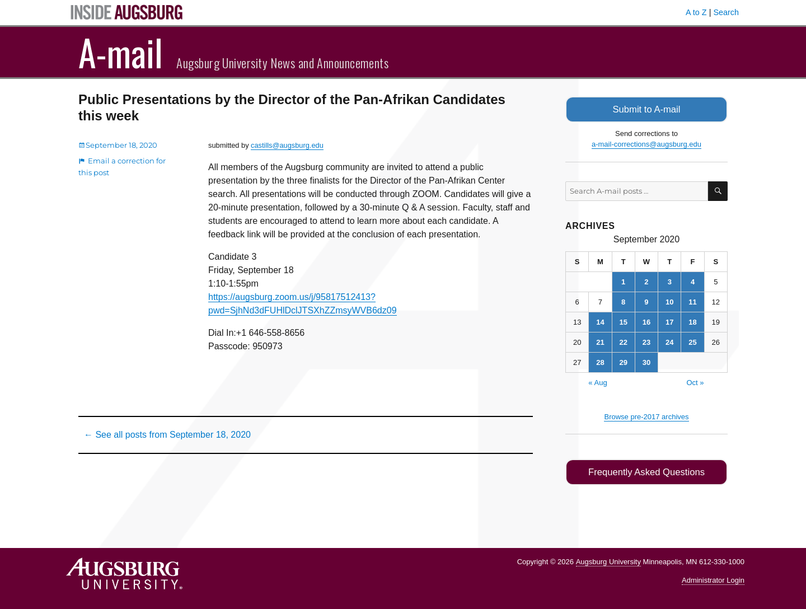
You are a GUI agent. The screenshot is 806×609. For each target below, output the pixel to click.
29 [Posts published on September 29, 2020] (623, 361)
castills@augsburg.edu (287, 145)
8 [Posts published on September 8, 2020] (623, 301)
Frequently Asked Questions (646, 471)
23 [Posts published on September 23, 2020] (646, 341)
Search (726, 12)
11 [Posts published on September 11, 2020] (692, 301)
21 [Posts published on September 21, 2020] (600, 341)
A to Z (696, 12)
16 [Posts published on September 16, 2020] (646, 321)
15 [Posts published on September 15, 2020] (623, 321)
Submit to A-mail (646, 109)
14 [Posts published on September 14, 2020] (600, 321)
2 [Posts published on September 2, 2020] (646, 281)
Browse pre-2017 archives (646, 415)
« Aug (597, 381)
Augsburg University (608, 560)
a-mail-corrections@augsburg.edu (646, 143)
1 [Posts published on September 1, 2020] (623, 281)
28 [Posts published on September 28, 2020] (600, 361)
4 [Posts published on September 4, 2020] (693, 281)
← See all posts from (167, 434)
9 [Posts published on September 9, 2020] (646, 301)
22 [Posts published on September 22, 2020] (623, 341)
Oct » (695, 381)
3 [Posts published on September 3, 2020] (670, 281)
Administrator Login (713, 578)
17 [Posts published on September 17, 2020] (669, 321)
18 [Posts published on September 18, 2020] (692, 321)
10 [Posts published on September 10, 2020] (669, 301)
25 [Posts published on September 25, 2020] (692, 341)
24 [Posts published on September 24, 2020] (669, 341)
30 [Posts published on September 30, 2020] (646, 361)
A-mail (120, 52)
